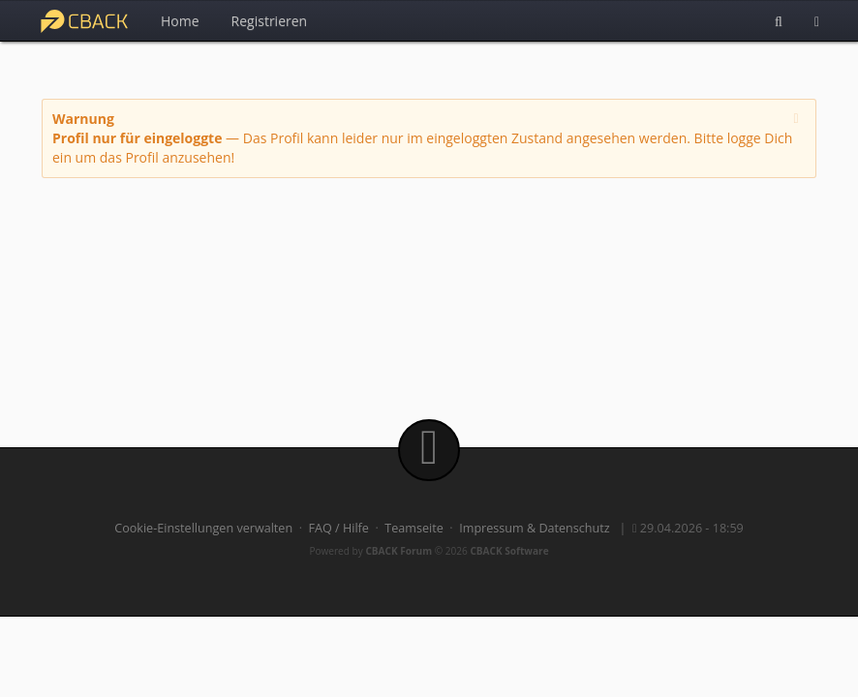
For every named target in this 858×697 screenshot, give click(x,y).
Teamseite (413, 528)
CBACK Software (509, 551)
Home (180, 21)
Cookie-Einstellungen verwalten (203, 528)
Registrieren (269, 21)
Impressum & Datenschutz (534, 528)
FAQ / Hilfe (339, 528)
